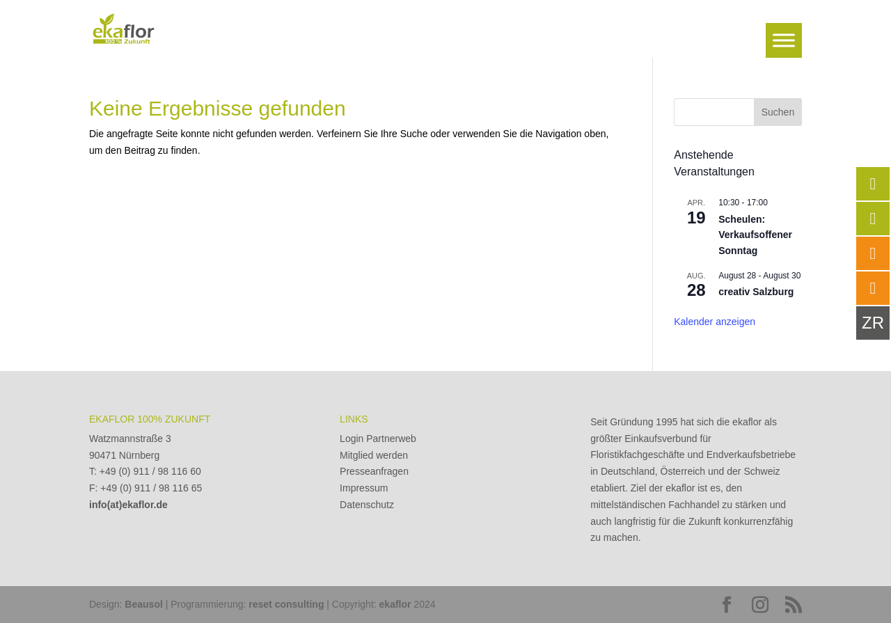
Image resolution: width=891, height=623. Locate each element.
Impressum (364, 488)
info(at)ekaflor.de (128, 504)
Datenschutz (367, 504)
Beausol (143, 604)
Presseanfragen (374, 471)
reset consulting (286, 604)
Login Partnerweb (378, 438)
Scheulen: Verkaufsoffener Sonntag (755, 235)
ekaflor (395, 604)
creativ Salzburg (756, 291)
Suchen (778, 112)
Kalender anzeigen (714, 321)
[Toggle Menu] (784, 40)
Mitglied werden (374, 455)
